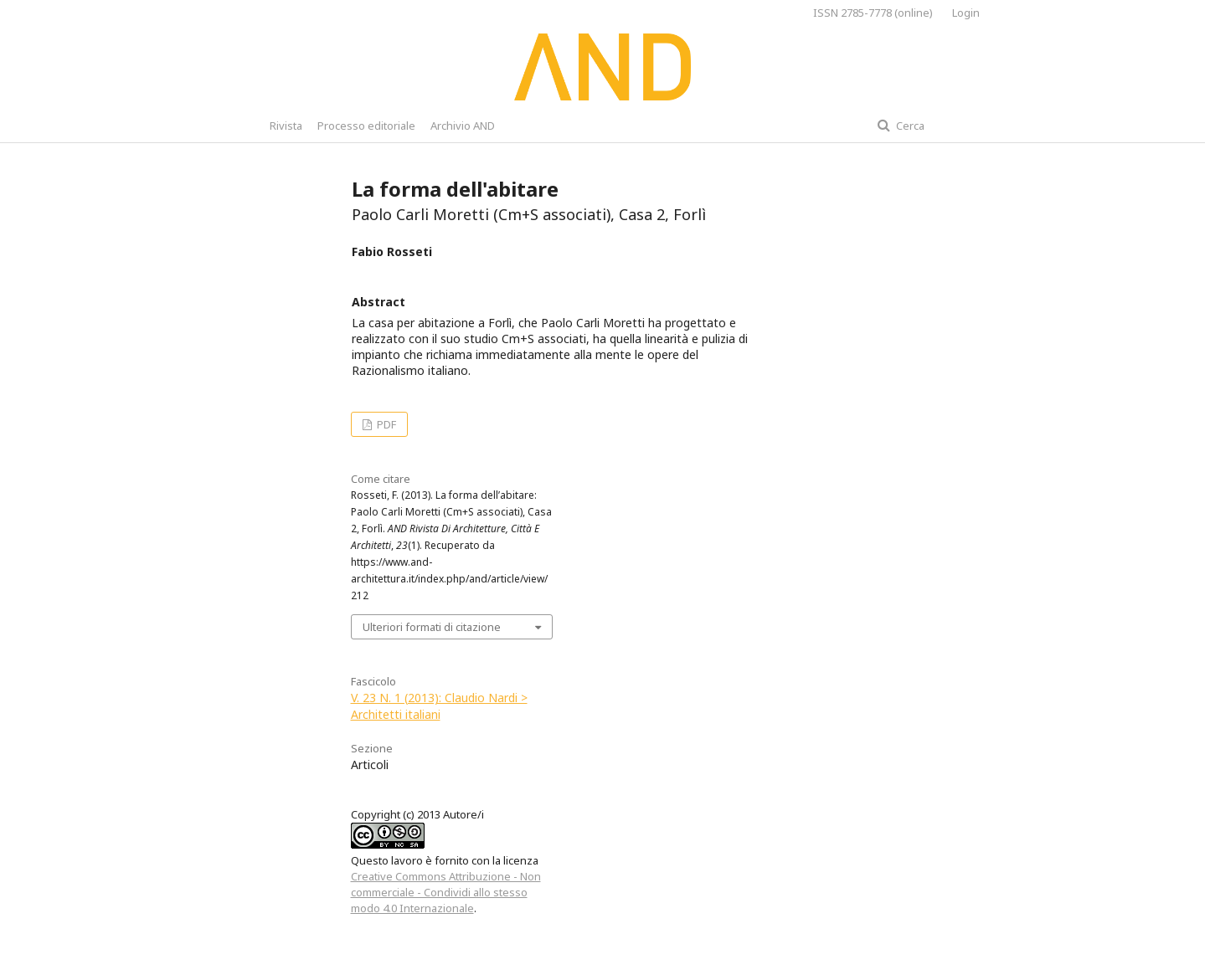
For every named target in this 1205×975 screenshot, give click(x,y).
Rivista (286, 125)
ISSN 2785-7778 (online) (873, 12)
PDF (385, 424)
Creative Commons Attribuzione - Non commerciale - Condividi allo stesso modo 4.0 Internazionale (446, 892)
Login (966, 12)
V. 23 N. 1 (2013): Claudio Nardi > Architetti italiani (439, 706)
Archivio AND (462, 125)
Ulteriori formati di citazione (432, 626)
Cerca (908, 125)
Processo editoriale (366, 125)
